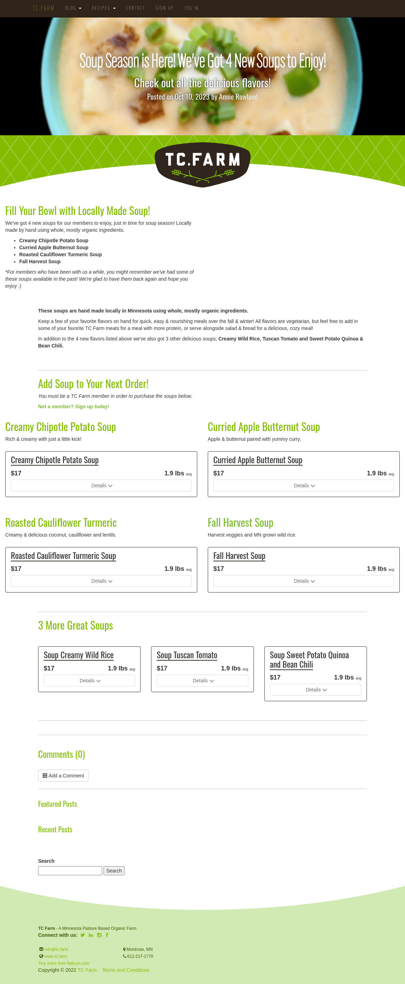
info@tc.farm (55, 949)
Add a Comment (63, 775)
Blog (73, 8)
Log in (191, 8)
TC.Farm (44, 8)
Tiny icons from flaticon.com (64, 963)
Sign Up (165, 8)
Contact (135, 8)
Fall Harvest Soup (240, 522)
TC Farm (87, 970)
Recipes (104, 8)
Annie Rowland (238, 96)
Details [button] (99, 485)
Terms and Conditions (125, 970)
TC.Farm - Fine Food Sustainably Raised (202, 165)
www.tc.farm (56, 956)
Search (46, 861)
